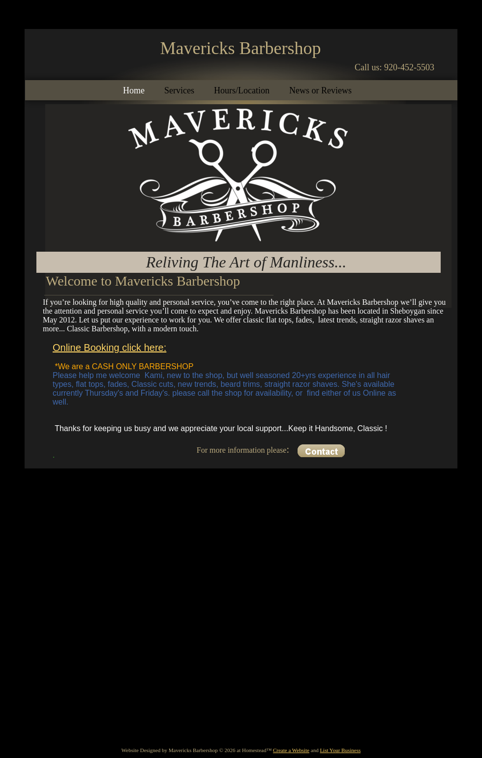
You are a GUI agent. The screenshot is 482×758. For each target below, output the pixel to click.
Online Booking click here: (109, 347)
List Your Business (340, 750)
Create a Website (291, 750)
